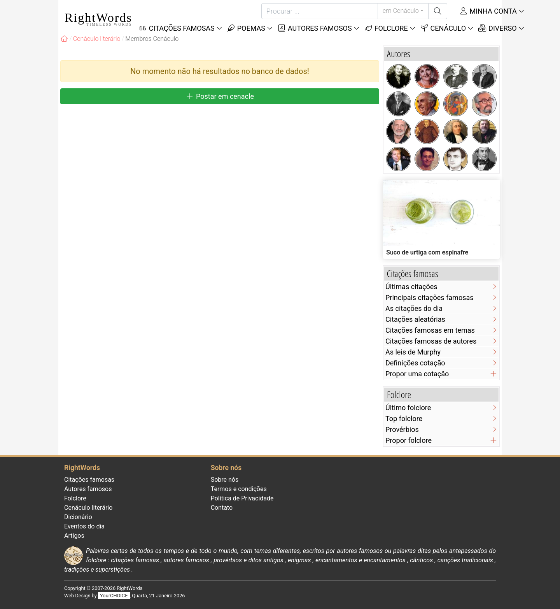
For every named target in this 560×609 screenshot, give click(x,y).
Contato (222, 507)
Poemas (246, 28)
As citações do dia (414, 308)
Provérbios (402, 429)
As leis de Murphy (413, 352)
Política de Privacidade (242, 498)
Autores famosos (314, 28)
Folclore (386, 28)
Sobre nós (225, 479)
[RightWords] (64, 38)
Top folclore (403, 418)
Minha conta (488, 11)
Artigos (74, 535)
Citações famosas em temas (430, 330)
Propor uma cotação (417, 374)
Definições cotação (415, 363)
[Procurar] (319, 11)
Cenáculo (443, 28)
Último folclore (408, 408)
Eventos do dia (84, 526)
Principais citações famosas (429, 297)
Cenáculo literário (88, 507)
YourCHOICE (114, 595)
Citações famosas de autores (430, 341)
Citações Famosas (176, 28)
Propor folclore (408, 440)
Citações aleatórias (415, 319)
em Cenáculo (401, 10)
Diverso (497, 28)
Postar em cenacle (220, 96)
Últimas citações (411, 287)
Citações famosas (89, 479)
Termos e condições (239, 489)
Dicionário (78, 517)
